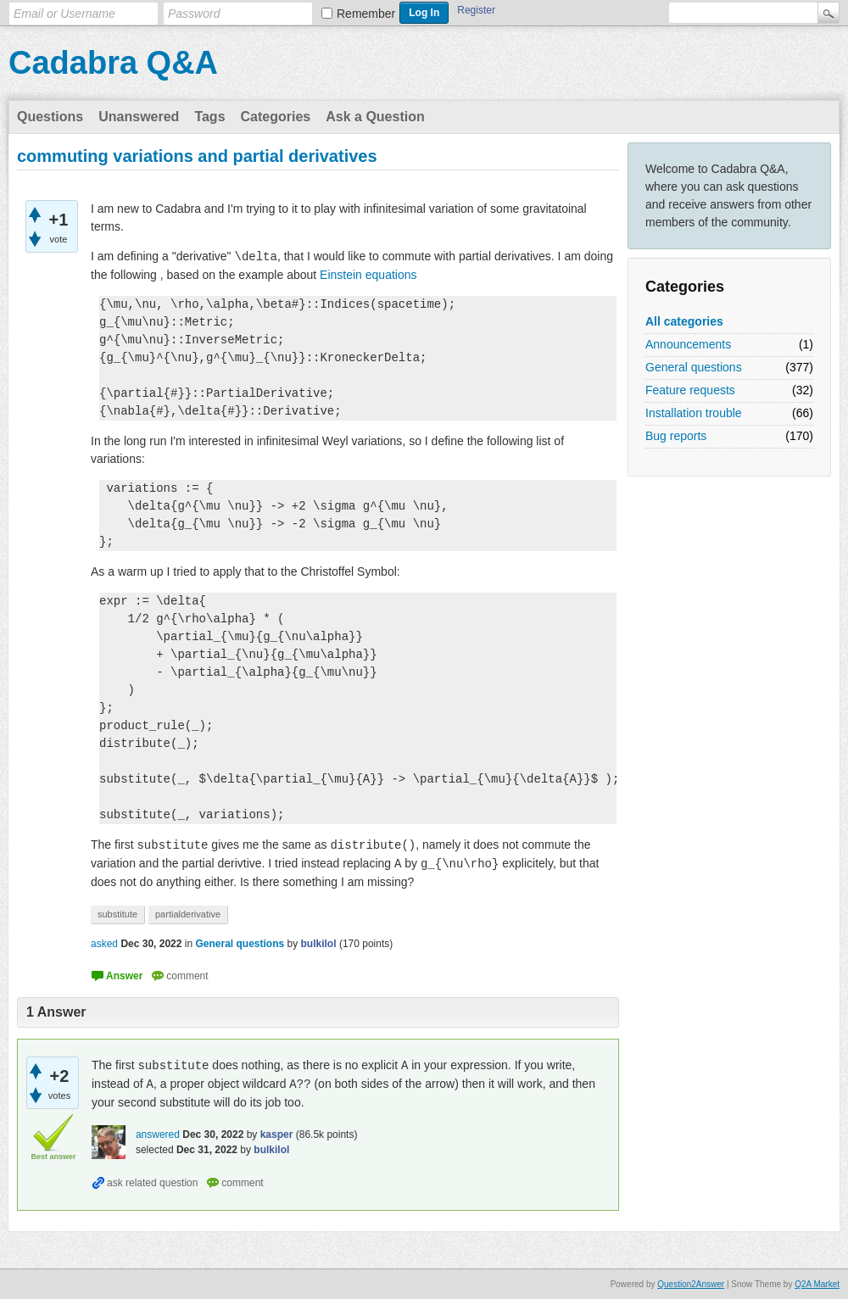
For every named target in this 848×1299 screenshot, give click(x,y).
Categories (276, 116)
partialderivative (187, 914)
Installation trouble (693, 413)
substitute (117, 914)
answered (158, 1134)
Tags (209, 116)
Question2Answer (690, 1284)
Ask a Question (375, 116)
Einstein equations (368, 275)
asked (104, 944)
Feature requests (690, 390)
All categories (684, 321)
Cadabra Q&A (113, 63)
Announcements (688, 344)
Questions (50, 116)
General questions (693, 367)
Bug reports (675, 436)
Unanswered (138, 116)
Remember (366, 14)
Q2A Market (817, 1284)
